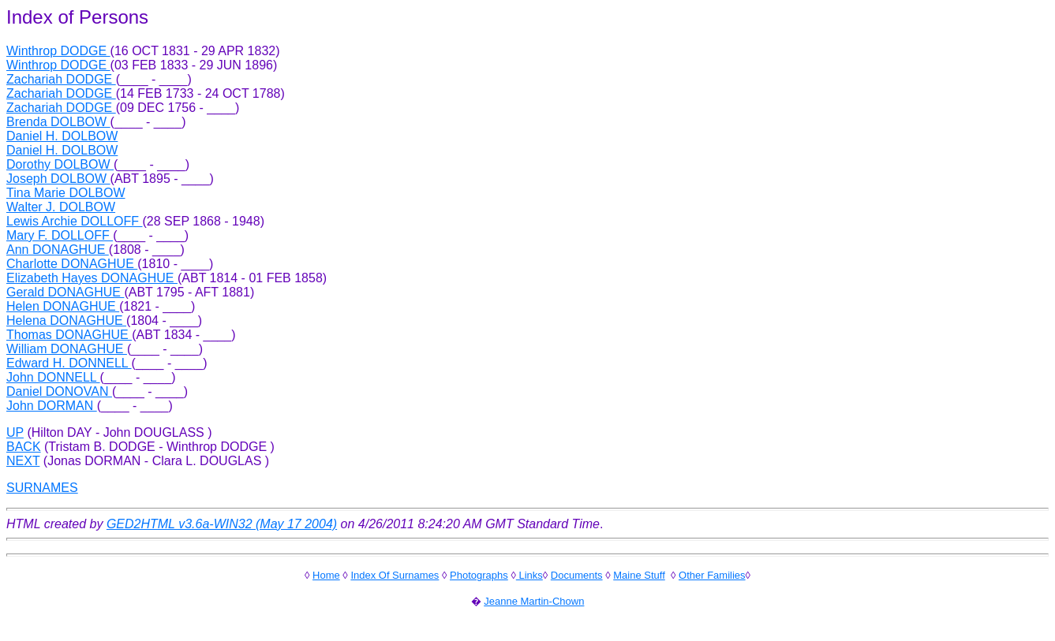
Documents (577, 575)
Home (326, 575)
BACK (23, 446)
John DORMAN (51, 405)
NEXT (22, 461)
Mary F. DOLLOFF (59, 235)
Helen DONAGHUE (62, 306)
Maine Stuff (639, 575)
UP (15, 432)
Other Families (712, 575)
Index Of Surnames (394, 575)
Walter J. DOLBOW (60, 207)
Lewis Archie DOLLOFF (74, 221)
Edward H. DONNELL (69, 363)
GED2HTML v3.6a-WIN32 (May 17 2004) (222, 524)
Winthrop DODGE (58, 51)
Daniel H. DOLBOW (62, 136)
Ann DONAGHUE (57, 249)
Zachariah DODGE (61, 79)
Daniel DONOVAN (59, 391)
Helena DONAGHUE (66, 320)
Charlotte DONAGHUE (71, 263)
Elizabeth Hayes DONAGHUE (92, 278)
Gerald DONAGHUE (65, 292)
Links (529, 575)
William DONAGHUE (66, 349)
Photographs (479, 575)
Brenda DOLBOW (58, 122)
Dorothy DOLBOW (60, 164)
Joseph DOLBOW (58, 178)
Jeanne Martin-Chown (534, 601)
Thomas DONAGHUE (69, 334)
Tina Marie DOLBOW (65, 192)
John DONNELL (53, 377)
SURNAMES (42, 487)
